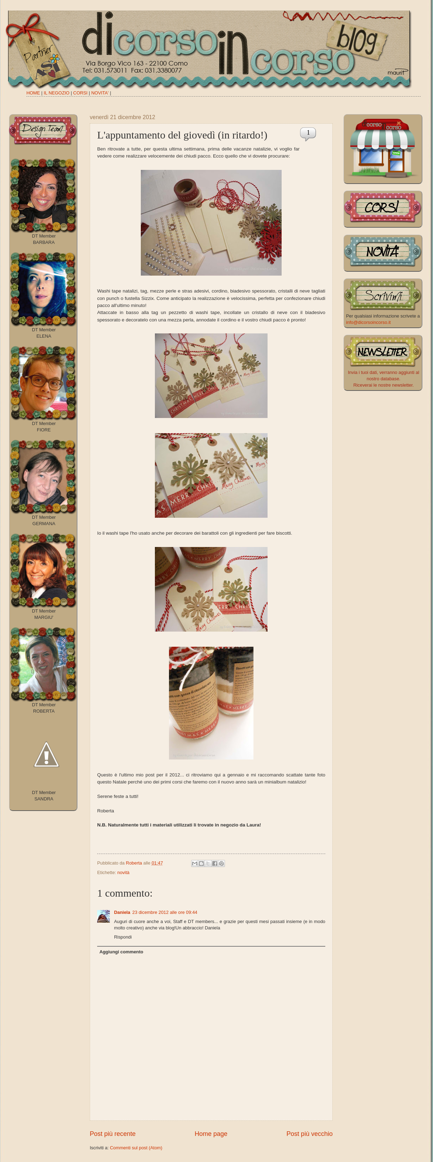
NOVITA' (99, 93)
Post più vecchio (310, 1133)
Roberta (134, 863)
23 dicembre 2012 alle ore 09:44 (164, 912)
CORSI (80, 93)
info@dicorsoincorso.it (368, 322)
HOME (33, 93)
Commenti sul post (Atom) (136, 1147)
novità (123, 872)
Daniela (122, 912)
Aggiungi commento (121, 951)
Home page (211, 1133)
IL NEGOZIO (56, 93)
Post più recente (113, 1133)
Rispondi (123, 937)
